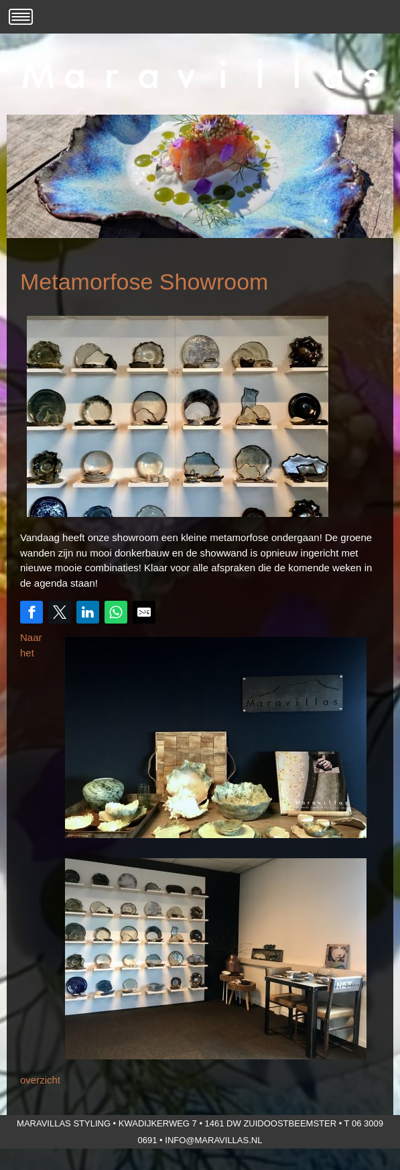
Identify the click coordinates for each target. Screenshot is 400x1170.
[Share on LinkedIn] (87, 612)
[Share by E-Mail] (144, 612)
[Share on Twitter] (59, 612)
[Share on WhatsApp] (116, 612)
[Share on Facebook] (31, 612)
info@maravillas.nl (213, 1140)
